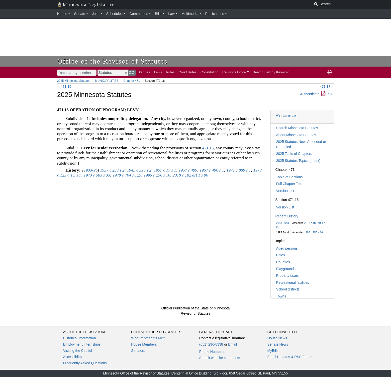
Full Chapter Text (289, 184)
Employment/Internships (81, 344)
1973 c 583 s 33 (97, 175)
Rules (170, 72)
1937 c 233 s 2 (112, 170)
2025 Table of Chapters (294, 154)
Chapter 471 (131, 81)
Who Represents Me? (148, 338)
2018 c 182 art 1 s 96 (190, 175)
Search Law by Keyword (271, 72)
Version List (285, 191)
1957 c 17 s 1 (165, 170)
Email (232, 344)
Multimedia (190, 14)
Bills (158, 14)
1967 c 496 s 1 (211, 170)
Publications (214, 14)
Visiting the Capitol (77, 351)
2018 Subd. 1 (284, 222)
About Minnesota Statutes (296, 135)
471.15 (66, 87)
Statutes (144, 72)
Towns (281, 296)
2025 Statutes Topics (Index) (298, 161)
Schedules (114, 14)
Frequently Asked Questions (85, 363)
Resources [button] (286, 115)
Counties (283, 262)
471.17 (325, 87)
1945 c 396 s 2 (139, 170)
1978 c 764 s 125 (126, 175)
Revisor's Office (234, 72)
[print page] (329, 72)
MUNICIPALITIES (106, 81)
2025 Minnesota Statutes (73, 81)
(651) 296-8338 (211, 344)
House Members (144, 344)
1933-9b (91, 170)
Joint (95, 14)
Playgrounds (285, 269)
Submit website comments (219, 358)
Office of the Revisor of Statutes (112, 61)
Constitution (209, 72)
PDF (327, 94)
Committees (138, 14)
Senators (138, 351)
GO (132, 72)
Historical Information (79, 338)
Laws (158, 72)
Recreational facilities (292, 282)
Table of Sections (289, 177)
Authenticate (309, 94)
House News (277, 338)
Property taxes (287, 276)
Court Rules (187, 72)
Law (171, 14)
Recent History (286, 216)
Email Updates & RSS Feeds (289, 357)
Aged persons (286, 248)
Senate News (277, 344)
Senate (79, 14)
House (62, 14)
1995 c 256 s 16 (313, 232)
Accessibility (72, 357)
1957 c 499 (188, 170)
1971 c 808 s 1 (238, 170)
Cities (280, 255)
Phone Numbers (211, 352)
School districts (287, 289)
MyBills (272, 351)
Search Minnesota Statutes (297, 128)
